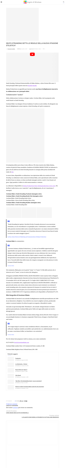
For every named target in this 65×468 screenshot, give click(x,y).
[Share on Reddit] (16, 406)
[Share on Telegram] (19, 406)
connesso (9, 412)
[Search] (64, 2)
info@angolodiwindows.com (35, 445)
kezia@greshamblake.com (15, 357)
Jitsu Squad (33, 380)
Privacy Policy (28, 452)
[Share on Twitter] (13, 406)
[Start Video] (22, 65)
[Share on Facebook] (12, 406)
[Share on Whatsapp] (18, 406)
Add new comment (6, 409)
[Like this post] (10, 406)
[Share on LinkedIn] (15, 406)
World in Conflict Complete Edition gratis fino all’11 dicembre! (36, 389)
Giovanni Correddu (5, 48)
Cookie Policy (36, 452)
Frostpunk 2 (12, 372)
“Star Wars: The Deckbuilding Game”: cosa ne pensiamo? (15, 389)
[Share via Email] (21, 406)
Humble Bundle (32, 80)
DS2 (31, 167)
